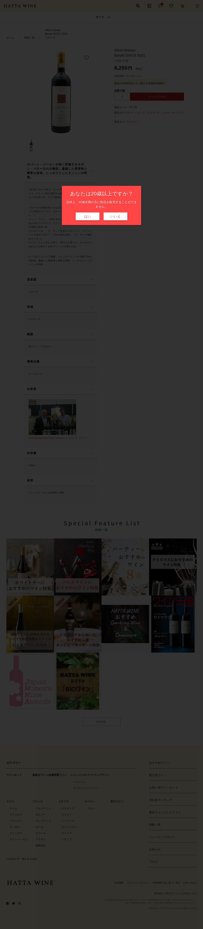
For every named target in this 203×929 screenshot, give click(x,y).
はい (87, 216)
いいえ (115, 216)
